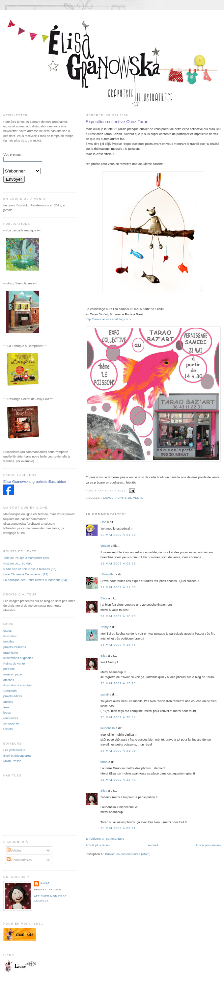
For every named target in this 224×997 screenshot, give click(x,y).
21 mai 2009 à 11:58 (118, 587)
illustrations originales (18, 658)
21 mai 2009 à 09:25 (118, 563)
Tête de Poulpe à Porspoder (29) (26, 558)
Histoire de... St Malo (17, 563)
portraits (8, 668)
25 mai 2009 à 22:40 (118, 779)
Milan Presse (12, 761)
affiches (8, 680)
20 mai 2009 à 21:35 (118, 535)
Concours (10, 691)
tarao (104, 762)
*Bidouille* (107, 574)
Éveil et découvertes (17, 755)
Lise (103, 522)
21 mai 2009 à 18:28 (118, 616)
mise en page (12, 674)
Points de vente (130, 497)
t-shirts (8, 729)
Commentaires (19, 860)
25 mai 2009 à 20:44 (118, 717)
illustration (10, 636)
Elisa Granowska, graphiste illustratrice (34, 482)
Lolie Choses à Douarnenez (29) (25, 574)
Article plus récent (98, 845)
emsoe (105, 545)
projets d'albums (14, 647)
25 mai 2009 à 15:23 (118, 683)
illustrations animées (17, 685)
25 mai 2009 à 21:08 (118, 750)
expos (108, 497)
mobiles (8, 641)
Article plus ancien (208, 845)
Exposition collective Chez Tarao (117, 121)
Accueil (153, 845)
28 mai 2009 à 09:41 (118, 828)
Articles (14, 850)
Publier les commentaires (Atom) (128, 854)
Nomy (104, 627)
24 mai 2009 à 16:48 (118, 644)
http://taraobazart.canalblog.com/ (108, 319)
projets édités (12, 696)
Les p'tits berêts (14, 750)
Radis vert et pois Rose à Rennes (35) (29, 569)
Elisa (103, 598)
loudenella (107, 728)
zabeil (104, 694)
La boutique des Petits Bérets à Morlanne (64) (35, 580)
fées (6, 707)
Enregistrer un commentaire (105, 838)
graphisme (10, 652)
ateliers (8, 701)
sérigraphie (11, 723)
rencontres (10, 718)
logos (7, 712)
